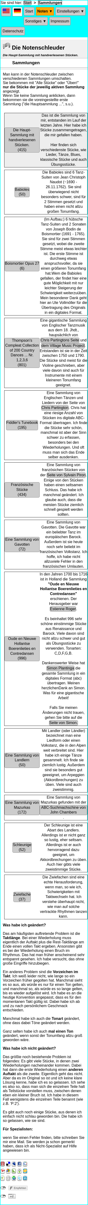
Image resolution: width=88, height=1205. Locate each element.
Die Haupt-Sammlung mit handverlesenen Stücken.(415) (22, 140)
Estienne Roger (63, 609)
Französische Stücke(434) (22, 490)
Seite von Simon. (63, 723)
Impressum (60, 21)
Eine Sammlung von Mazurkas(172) (22, 807)
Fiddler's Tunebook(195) (22, 425)
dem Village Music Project (62, 346)
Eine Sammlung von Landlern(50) (22, 760)
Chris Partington (55, 408)
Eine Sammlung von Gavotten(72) (22, 544)
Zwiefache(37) (22, 896)
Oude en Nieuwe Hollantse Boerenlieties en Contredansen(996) (22, 648)
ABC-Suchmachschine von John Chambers (63, 809)
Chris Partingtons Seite (60, 340)
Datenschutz (13, 31)
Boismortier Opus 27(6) (22, 265)
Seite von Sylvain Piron (66, 475)
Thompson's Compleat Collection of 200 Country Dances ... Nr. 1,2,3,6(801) (22, 352)
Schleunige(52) (22, 847)
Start (27, 3)
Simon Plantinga (60, 668)
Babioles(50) (22, 191)
